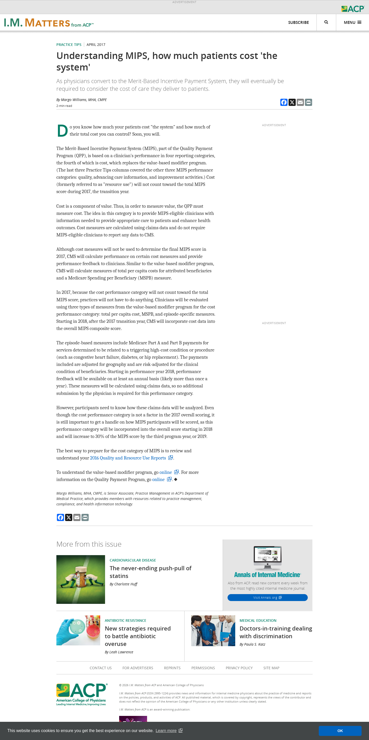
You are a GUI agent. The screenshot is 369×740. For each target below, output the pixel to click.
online (166, 472)
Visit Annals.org (265, 597)
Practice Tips (68, 44)
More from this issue (88, 544)
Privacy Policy (239, 667)
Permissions (203, 667)
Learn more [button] (166, 730)
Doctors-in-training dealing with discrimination (276, 632)
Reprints (172, 667)
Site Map (271, 667)
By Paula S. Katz (252, 644)
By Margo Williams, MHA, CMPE (81, 99)
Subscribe (298, 22)
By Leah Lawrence (119, 651)
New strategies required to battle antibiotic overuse (138, 636)
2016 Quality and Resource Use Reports (128, 458)
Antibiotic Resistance (125, 620)
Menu (353, 22)
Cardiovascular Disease (133, 560)
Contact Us (101, 667)
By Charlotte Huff (123, 584)
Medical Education (258, 620)
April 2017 (96, 44)
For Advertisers (137, 667)
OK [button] (340, 731)
